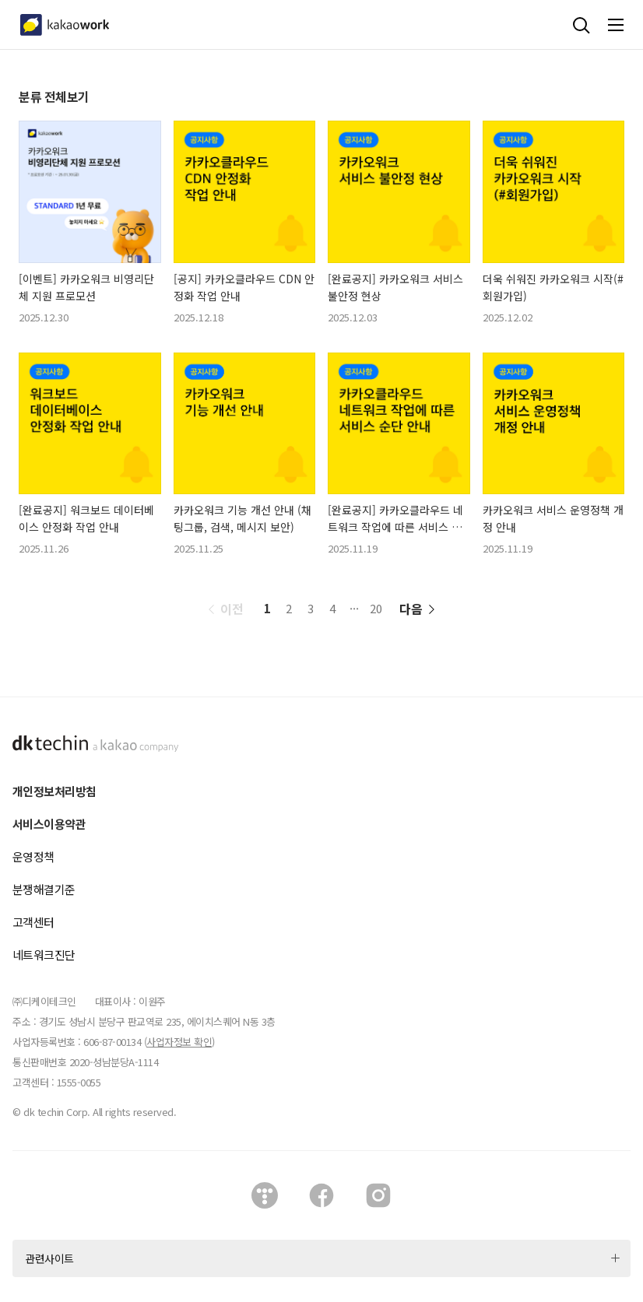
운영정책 (33, 856)
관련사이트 (49, 1258)
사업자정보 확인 (179, 1041)
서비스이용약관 (49, 824)
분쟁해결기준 (44, 889)
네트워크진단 (44, 954)
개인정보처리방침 (54, 791)
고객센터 (33, 922)
